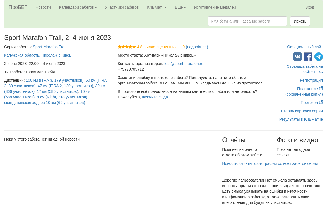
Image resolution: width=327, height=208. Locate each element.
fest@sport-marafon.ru (183, 63)
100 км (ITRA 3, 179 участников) (55, 80)
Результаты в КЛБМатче (301, 119)
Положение (310, 88)
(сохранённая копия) (304, 94)
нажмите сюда (155, 97)
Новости (43, 7)
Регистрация (311, 80)
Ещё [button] (180, 7)
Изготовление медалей (215, 7)
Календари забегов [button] (78, 7)
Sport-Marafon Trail (49, 47)
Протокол (312, 102)
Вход (309, 7)
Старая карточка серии (302, 111)
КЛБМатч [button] (157, 7)
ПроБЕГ (18, 7)
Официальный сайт (305, 47)
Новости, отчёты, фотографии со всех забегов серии (270, 163)
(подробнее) (197, 47)
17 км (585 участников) (57, 91)
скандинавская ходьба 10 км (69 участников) (44, 102)
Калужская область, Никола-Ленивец (37, 55)
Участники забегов (122, 7)
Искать (300, 21)
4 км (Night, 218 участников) (62, 97)
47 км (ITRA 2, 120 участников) (65, 86)
